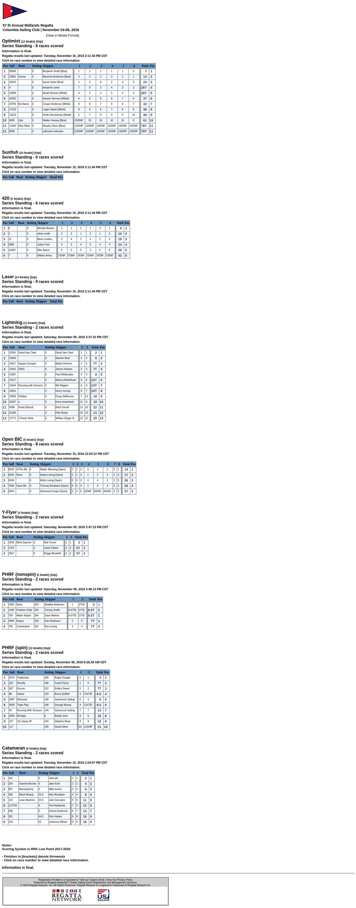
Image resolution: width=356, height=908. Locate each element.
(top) (39, 41)
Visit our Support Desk (92, 879)
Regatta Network (38, 885)
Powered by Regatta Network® (51, 882)
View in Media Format (62, 35)
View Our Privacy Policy (119, 879)
